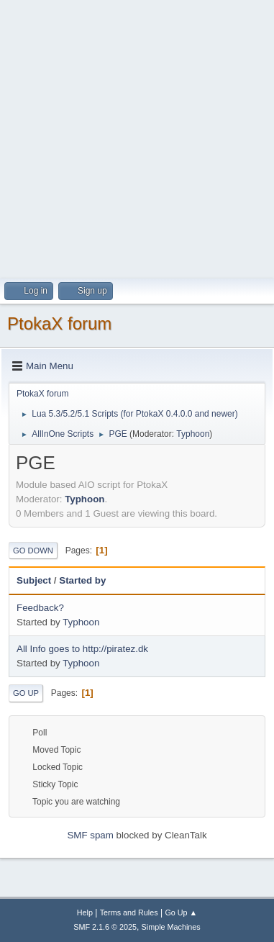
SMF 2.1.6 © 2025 (105, 927)
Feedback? (40, 607)
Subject (34, 580)
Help (85, 912)
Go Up (26, 693)
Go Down (33, 550)
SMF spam (90, 835)
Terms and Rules (129, 912)
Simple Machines (171, 927)
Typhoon (192, 434)
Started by (82, 580)
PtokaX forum (59, 323)
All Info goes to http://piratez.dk (82, 648)
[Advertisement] (137, 137)
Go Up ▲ (181, 912)
